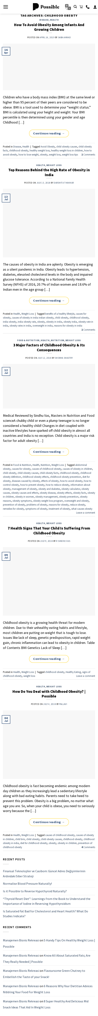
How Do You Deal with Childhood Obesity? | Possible (49, 694)
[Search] (75, 7)
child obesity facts (49, 472)
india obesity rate (27, 321)
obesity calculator (70, 488)
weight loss (55, 154)
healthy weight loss (40, 150)
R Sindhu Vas (63, 541)
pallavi (63, 704)
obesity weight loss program (48, 500)
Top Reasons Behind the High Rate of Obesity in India (49, 172)
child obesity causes (66, 146)
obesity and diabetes (49, 488)
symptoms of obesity (36, 508)
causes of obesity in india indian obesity (33, 317)
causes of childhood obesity (46, 468)
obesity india (70, 321)
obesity (44, 154)
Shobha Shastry (64, 358)
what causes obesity (81, 508)
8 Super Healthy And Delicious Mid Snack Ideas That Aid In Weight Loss (45, 1004)
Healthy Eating (73, 672)
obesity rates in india (20, 325)
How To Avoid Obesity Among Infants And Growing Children (49, 27)
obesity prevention (69, 496)
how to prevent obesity (32, 484)
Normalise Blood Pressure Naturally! (27, 883)
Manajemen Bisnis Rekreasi (21, 940)
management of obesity (24, 488)
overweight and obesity (76, 500)
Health (54, 20)
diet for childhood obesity (33, 843)
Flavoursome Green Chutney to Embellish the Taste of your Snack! (44, 974)
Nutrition (57, 340)
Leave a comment (85, 512)
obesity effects (64, 492)
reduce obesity (77, 504)
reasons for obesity (59, 504)
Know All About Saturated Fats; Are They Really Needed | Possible (46, 958)
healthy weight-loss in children (67, 150)
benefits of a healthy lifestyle (59, 313)
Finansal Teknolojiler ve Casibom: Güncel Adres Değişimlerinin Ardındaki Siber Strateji (44, 873)
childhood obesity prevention (65, 476)
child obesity (61, 317)
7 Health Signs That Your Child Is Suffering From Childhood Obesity (49, 530)
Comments (88, 154)
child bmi (20, 839)
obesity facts (79, 492)
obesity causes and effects (24, 492)
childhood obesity (18, 150)
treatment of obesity (59, 508)
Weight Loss (54, 165)
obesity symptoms (22, 500)
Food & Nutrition (28, 340)
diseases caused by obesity (26, 480)
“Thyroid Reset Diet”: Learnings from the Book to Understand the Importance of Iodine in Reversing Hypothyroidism (46, 901)
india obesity (9, 321)
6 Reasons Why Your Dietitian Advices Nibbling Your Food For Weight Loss (48, 989)
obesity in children (67, 843)
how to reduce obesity (57, 484)
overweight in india (43, 325)
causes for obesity (21, 468)
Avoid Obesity (48, 146)
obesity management (46, 496)
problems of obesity (36, 504)
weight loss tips (70, 154)
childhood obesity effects (35, 476)
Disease (44, 20)
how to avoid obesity (71, 480)
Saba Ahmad (64, 37)
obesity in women (24, 496)
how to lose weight (29, 154)
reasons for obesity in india (68, 325)
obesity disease (48, 492)
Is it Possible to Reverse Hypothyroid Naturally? (35, 891)
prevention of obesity (14, 504)
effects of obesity (50, 480)
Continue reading (49, 133)
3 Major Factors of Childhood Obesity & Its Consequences (49, 347)
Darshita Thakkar (64, 182)
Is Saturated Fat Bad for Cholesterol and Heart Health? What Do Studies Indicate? (45, 913)
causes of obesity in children (77, 468)
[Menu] (6, 7)
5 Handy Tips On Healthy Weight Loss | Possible (49, 943)
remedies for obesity (13, 508)
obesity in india (54, 321)
